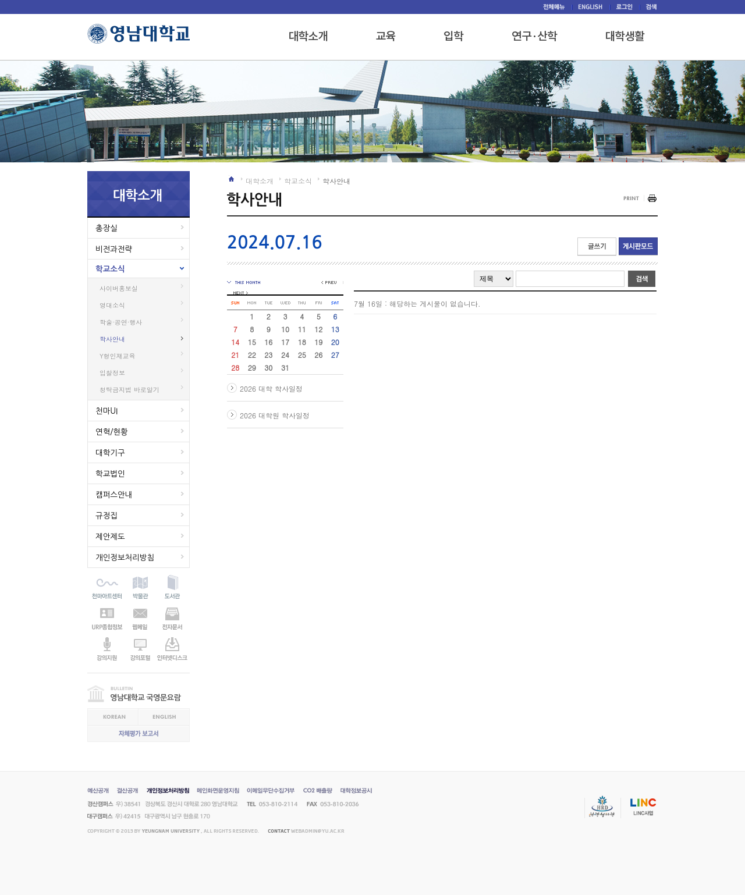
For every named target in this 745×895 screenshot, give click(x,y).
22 (252, 355)
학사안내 (112, 339)
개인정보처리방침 (124, 557)
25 (302, 355)
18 (302, 342)
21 (235, 355)
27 (335, 355)
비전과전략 (113, 249)
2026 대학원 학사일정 (275, 415)
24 (285, 355)
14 (235, 342)
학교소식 (110, 269)
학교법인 (110, 474)
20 (335, 342)
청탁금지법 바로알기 (129, 389)
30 (268, 367)
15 (252, 342)
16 (268, 342)
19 (318, 342)
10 (285, 329)
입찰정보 (112, 372)
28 (235, 367)
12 (318, 329)
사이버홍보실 (119, 288)
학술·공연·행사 (121, 322)
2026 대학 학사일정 (271, 388)
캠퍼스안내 (113, 495)
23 (268, 355)
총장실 (106, 228)
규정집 (106, 516)
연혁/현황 (111, 432)
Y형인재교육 (118, 355)
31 (285, 367)
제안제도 (110, 536)
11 (302, 329)
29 (252, 367)
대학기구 (110, 453)
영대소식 (112, 305)
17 (285, 342)
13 (335, 329)
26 (318, 355)
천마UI (106, 411)
